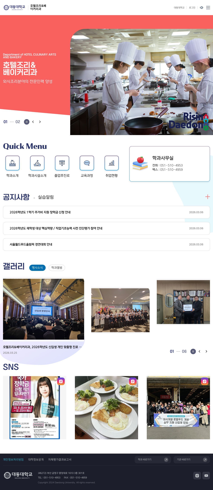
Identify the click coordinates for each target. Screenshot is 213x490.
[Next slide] (39, 122)
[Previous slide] (33, 122)
